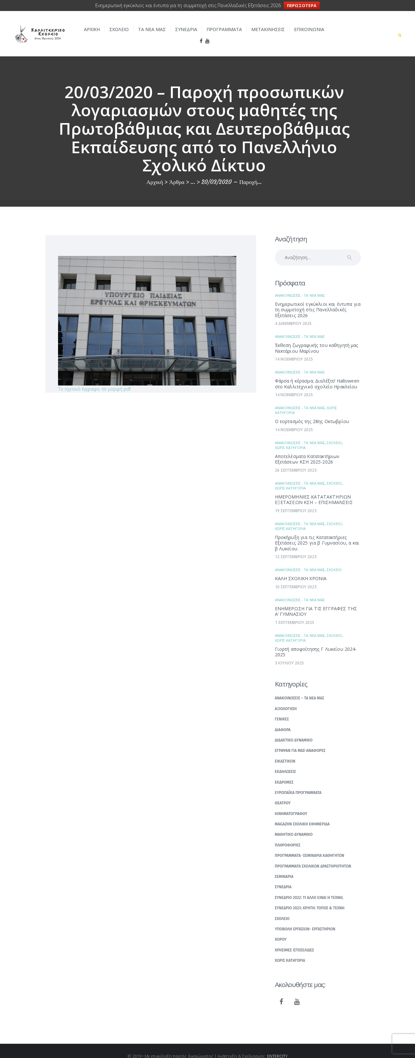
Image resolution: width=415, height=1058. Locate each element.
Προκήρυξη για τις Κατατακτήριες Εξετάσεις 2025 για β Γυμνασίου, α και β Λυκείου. (317, 532)
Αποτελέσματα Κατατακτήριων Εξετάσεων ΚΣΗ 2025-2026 (307, 449)
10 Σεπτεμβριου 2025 (296, 577)
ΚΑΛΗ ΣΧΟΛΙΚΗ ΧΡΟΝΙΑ (301, 568)
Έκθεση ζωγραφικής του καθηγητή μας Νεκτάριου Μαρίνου (317, 338)
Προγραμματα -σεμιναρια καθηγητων (309, 845)
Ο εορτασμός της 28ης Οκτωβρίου (312, 411)
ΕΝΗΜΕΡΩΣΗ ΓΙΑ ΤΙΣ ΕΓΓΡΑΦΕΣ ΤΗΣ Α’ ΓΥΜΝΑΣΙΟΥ (316, 601)
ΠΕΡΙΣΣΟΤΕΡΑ (301, 5)
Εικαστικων (285, 751)
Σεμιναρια (284, 866)
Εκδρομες (284, 772)
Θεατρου (283, 793)
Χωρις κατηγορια (290, 437)
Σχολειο (334, 432)
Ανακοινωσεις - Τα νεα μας (300, 285)
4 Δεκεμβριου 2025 (293, 313)
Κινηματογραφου (291, 803)
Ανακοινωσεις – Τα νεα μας (299, 688)
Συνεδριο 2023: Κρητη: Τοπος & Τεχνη (310, 898)
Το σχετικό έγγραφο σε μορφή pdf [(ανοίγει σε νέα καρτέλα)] (94, 379)
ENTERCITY (277, 1046)
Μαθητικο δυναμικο (294, 824)
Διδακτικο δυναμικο (294, 730)
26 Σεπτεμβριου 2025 (296, 460)
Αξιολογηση (286, 698)
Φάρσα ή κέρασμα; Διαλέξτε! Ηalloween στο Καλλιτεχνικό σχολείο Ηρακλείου (317, 373)
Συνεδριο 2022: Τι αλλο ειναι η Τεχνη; (309, 887)
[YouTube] (296, 992)
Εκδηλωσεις (285, 761)
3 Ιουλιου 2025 (289, 653)
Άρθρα (176, 172)
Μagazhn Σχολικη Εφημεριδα (302, 814)
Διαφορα (283, 719)
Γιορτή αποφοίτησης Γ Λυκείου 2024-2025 (316, 642)
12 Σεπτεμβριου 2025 (296, 546)
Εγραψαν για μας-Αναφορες (300, 740)
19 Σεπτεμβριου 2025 (296, 500)
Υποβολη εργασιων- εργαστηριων (305, 919)
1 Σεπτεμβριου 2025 (294, 612)
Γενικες (282, 709)
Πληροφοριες (288, 835)
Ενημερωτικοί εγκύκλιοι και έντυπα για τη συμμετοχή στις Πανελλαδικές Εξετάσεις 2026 (318, 299)
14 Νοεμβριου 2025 (294, 349)
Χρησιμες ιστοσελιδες (294, 940)
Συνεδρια (283, 877)
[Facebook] (281, 992)
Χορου (281, 929)
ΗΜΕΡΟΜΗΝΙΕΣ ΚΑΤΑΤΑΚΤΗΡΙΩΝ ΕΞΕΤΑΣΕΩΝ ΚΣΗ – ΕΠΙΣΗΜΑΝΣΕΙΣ (314, 489)
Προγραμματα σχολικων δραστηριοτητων (313, 856)
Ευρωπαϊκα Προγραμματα (298, 782)
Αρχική (155, 172)
